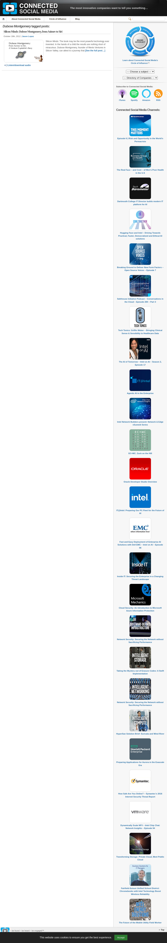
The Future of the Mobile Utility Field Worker (140, 923)
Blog (77, 19)
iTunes (122, 100)
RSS (158, 100)
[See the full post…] (95, 50)
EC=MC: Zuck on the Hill (140, 453)
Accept (121, 937)
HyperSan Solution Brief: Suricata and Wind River (140, 734)
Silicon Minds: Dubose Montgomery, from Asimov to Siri (33, 31)
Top (162, 930)
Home (4, 19)
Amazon (146, 100)
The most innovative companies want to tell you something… (109, 7)
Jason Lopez (28, 36)
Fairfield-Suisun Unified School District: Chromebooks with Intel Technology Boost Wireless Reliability (140, 891)
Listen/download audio (17, 65)
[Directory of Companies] (140, 71)
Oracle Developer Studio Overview (140, 482)
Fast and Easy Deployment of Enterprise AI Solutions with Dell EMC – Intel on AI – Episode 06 (140, 545)
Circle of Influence (57, 19)
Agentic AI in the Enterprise (140, 393)
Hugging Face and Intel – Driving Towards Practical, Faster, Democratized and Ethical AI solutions (140, 236)
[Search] (148, 19)
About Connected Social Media (26, 19)
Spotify (134, 100)
